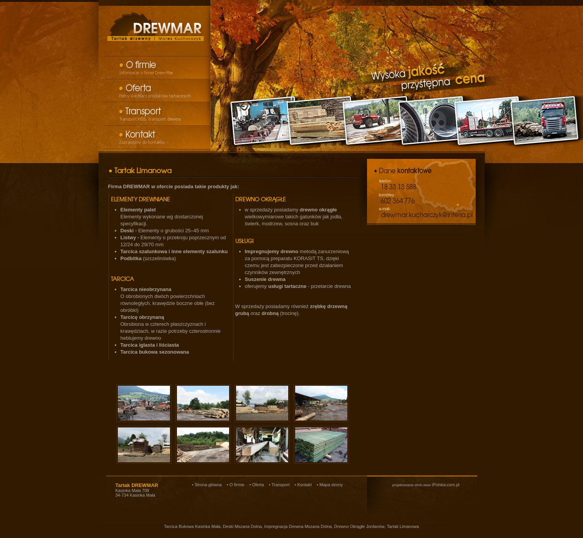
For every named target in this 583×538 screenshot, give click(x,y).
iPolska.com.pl (425, 484)
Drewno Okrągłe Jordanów (359, 526)
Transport (281, 484)
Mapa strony (331, 484)
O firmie (237, 484)
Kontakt (304, 484)
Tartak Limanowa (403, 526)
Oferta (258, 484)
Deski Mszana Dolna (242, 526)
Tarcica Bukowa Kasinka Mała (192, 526)
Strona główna (208, 484)
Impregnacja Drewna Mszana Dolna (298, 526)
